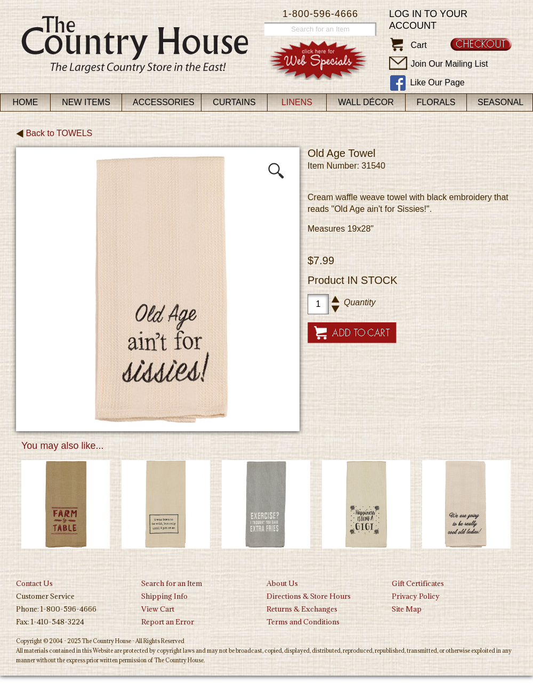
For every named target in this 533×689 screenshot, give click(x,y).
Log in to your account (428, 20)
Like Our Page (437, 82)
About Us (282, 583)
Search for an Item (171, 583)
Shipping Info (164, 596)
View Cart (157, 609)
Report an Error (167, 622)
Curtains (234, 102)
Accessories (164, 102)
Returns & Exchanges (301, 609)
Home (25, 102)
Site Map (407, 609)
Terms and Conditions (303, 622)
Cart (418, 45)
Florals (436, 102)
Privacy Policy (416, 596)
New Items (86, 102)
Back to (54, 133)
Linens (296, 102)
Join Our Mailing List (449, 63)
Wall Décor (366, 102)
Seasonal (500, 102)
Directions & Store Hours (308, 596)
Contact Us (34, 583)
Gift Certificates (418, 583)
